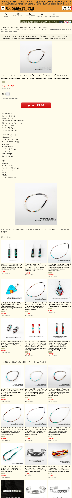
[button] (3, 8)
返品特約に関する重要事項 (10, 98)
